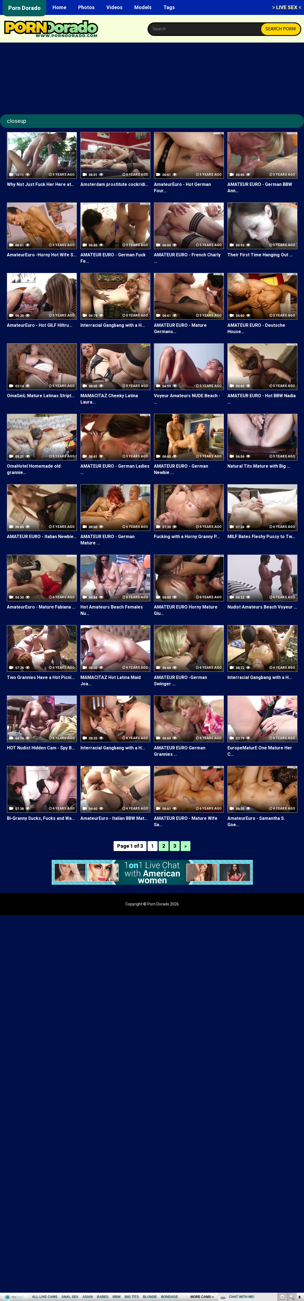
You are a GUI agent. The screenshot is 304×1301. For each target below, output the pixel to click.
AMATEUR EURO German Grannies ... (179, 751)
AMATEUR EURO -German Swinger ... (180, 680)
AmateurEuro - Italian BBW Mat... (114, 818)
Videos (114, 7)
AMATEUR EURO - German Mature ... (107, 540)
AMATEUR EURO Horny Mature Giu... (185, 610)
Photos (86, 7)
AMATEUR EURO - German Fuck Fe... (112, 258)
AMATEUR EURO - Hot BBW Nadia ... (261, 399)
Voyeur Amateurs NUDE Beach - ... (187, 399)
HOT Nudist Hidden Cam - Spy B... (41, 747)
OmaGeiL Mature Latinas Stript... (40, 395)
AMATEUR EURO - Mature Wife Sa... (185, 821)
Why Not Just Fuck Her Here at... (40, 184)
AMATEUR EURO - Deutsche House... (256, 328)
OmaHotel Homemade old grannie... (33, 469)
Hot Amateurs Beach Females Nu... (111, 610)
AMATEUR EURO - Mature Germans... (180, 328)
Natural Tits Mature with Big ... (258, 466)
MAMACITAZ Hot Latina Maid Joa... (110, 680)
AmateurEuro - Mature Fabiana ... (41, 607)
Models (142, 7)
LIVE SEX (286, 7)
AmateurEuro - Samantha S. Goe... (256, 821)
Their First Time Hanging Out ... (259, 254)
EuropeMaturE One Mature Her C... (259, 751)
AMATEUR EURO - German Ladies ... (114, 469)
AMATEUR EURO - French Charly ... (187, 258)
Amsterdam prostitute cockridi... (114, 184)
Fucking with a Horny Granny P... (186, 536)
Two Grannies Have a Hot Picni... (41, 677)
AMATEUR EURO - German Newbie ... (181, 469)
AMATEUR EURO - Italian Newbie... (42, 536)
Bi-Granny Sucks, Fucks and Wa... (41, 818)
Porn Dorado (24, 8)
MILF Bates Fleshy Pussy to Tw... (261, 536)
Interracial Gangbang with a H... (112, 325)
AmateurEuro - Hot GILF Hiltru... (39, 325)
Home (59, 7)
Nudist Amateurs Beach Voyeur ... (262, 607)
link (299, 1214)
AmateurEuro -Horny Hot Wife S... (42, 254)
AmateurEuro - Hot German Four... (182, 187)
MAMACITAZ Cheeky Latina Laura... (109, 399)
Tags (169, 7)
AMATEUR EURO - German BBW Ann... (259, 187)
